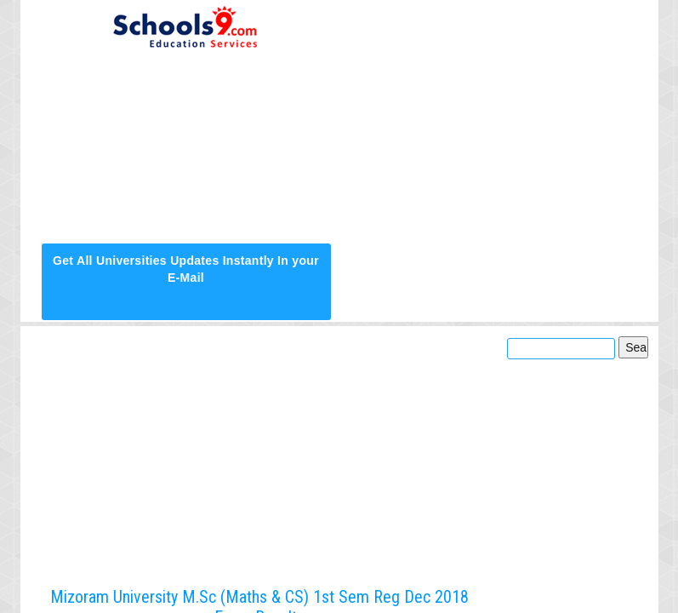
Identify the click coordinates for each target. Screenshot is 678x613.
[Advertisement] (492, 121)
